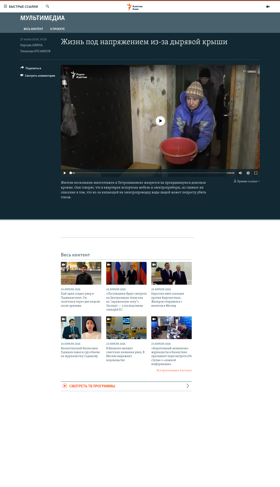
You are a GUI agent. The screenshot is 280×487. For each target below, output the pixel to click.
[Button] (30, 69)
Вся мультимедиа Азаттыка (174, 370)
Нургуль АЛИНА (31, 45)
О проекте (57, 29)
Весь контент (33, 29)
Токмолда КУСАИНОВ (35, 51)
